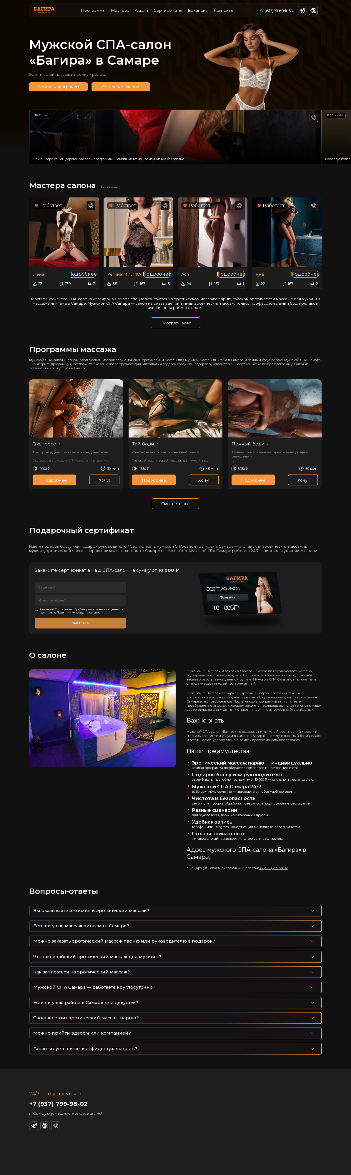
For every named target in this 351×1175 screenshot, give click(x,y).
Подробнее (82, 274)
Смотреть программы (58, 87)
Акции (141, 10)
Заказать (80, 623)
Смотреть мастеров (120, 87)
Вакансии (198, 10)
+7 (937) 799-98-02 (276, 10)
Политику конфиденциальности (80, 612)
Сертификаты (168, 10)
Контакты (224, 10)
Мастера (120, 10)
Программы (93, 10)
